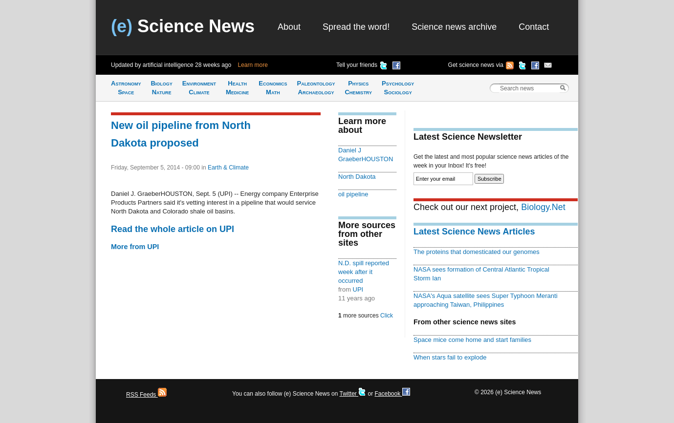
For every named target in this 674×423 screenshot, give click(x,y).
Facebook (392, 393)
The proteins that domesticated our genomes (476, 251)
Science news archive (454, 27)
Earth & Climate (228, 167)
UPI (358, 289)
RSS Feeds (146, 394)
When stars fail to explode (449, 357)
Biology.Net (543, 207)
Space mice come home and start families (472, 339)
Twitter (352, 393)
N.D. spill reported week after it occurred (363, 271)
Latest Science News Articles (474, 231)
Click (386, 315)
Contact (534, 27)
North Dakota (357, 176)
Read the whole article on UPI (172, 229)
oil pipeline (353, 194)
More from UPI (135, 247)
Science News (183, 26)
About (289, 27)
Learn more (253, 65)
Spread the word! (356, 27)
